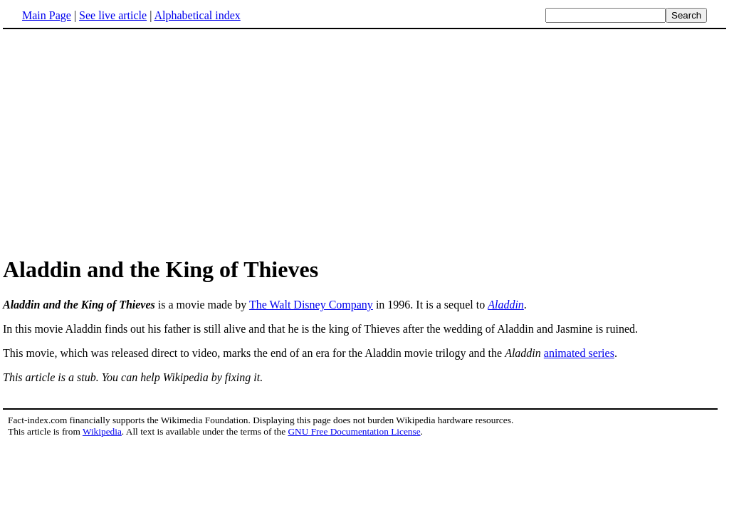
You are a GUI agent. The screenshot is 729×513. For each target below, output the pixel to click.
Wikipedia (102, 431)
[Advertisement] (122, 142)
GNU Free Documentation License (354, 431)
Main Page (46, 15)
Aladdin (506, 305)
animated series (579, 353)
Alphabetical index (197, 15)
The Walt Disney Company (311, 305)
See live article (113, 15)
